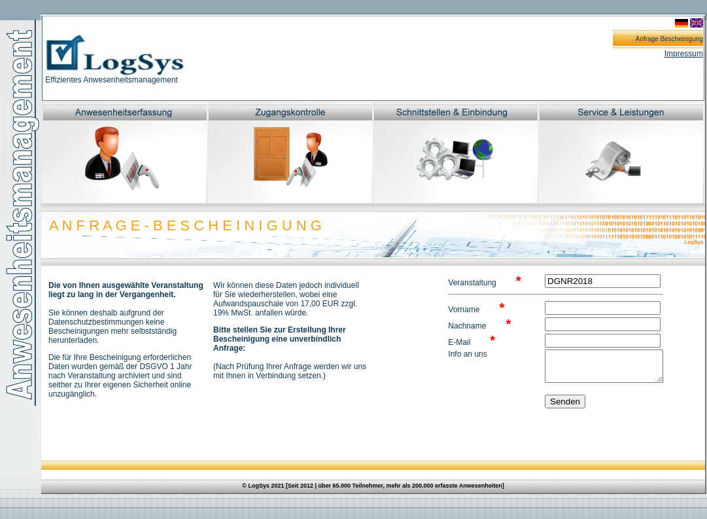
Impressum (683, 53)
